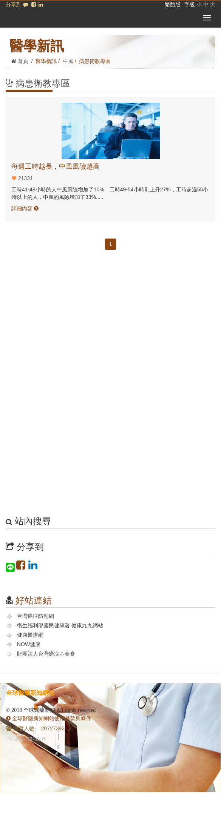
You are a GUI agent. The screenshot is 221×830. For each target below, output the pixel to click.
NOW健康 (28, 644)
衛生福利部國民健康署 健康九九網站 (60, 625)
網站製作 (37, 738)
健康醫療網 (30, 635)
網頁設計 (15, 738)
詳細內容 (25, 208)
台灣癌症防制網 (35, 616)
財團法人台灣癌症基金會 (46, 654)
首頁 (19, 61)
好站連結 (33, 600)
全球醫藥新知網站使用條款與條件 (48, 718)
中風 (68, 61)
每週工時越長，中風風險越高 (55, 166)
